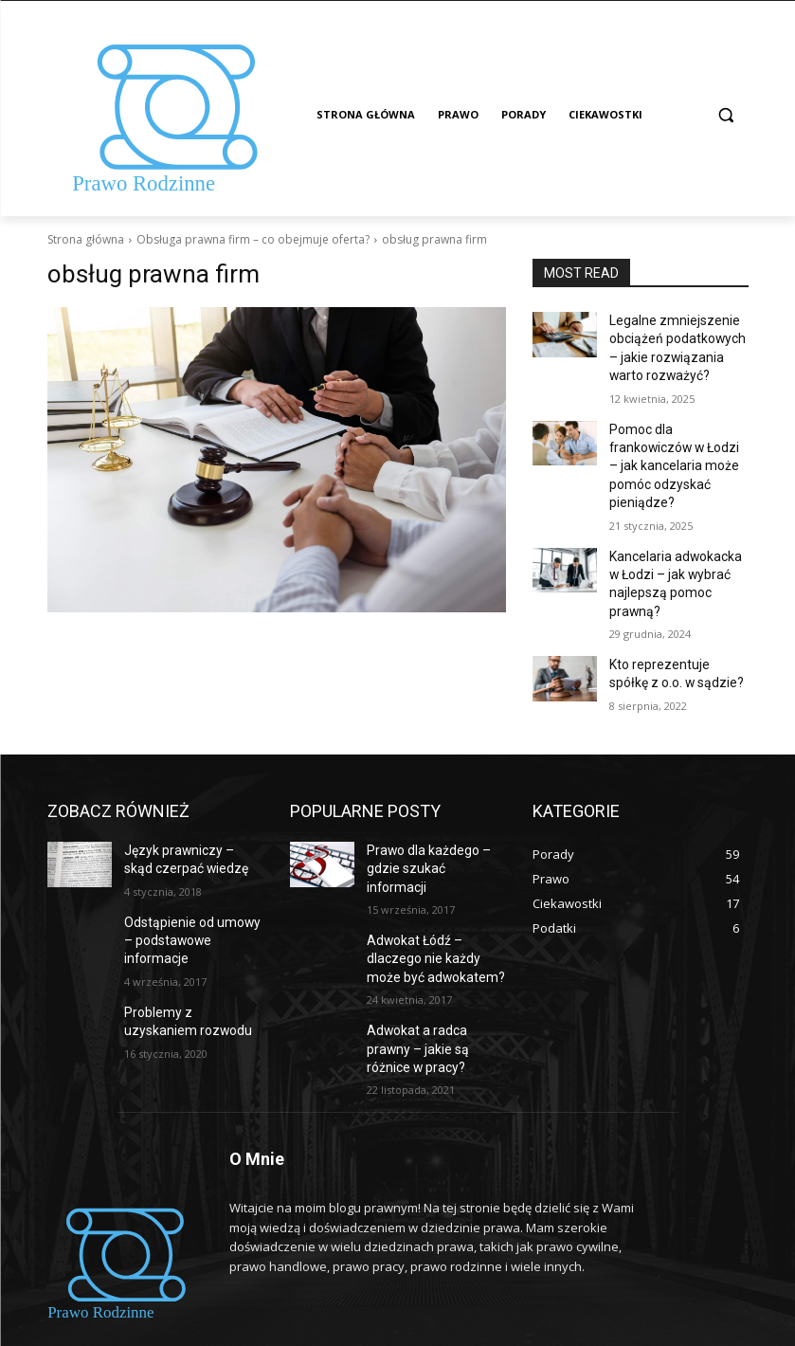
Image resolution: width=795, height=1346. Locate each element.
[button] (726, 115)
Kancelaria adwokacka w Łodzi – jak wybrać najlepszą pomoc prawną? (677, 532)
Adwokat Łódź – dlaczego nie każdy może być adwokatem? (434, 920)
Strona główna (85, 239)
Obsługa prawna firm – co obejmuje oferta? (253, 239)
